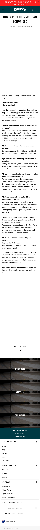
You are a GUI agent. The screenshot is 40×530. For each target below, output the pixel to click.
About (4, 446)
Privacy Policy (6, 490)
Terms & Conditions (8, 497)
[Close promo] (38, 1)
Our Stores (5, 460)
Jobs (3, 457)
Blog (3, 450)
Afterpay (4, 473)
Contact (4, 453)
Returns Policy (6, 486)
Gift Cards (5, 470)
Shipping (4, 477)
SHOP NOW (22, 4)
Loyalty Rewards (7, 493)
